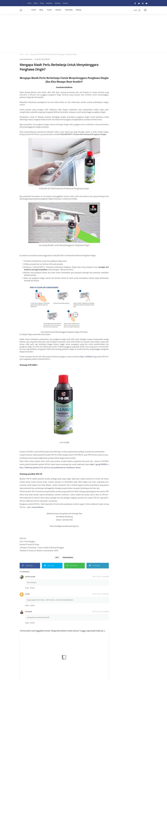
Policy (42, 3)
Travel (49, 10)
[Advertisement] (83, 33)
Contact (65, 3)
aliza (27, 594)
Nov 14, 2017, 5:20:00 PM (101, 577)
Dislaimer (49, 3)
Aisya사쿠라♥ (30, 577)
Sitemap (57, 3)
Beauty (78, 10)
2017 (26, 54)
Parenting (68, 10)
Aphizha (28, 612)
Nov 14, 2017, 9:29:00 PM (101, 594)
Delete (32, 588)
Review (58, 10)
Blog (41, 10)
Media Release (68, 557)
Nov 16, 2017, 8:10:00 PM (101, 612)
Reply (27, 588)
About (36, 3)
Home (29, 3)
